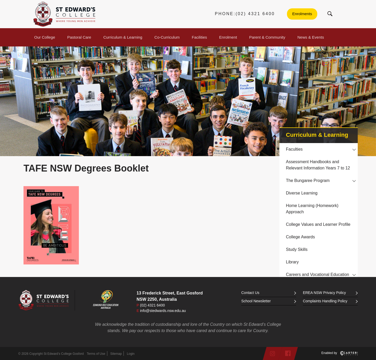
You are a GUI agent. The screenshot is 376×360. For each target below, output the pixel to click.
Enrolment (228, 37)
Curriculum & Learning (122, 37)
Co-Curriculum (167, 37)
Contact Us (268, 293)
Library (292, 262)
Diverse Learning (302, 193)
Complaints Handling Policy (330, 301)
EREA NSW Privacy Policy (330, 293)
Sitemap (116, 354)
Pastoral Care (79, 37)
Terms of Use (96, 354)
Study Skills (297, 249)
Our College (44, 37)
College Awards (300, 237)
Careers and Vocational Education (317, 274)
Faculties (294, 149)
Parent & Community (267, 37)
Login (130, 354)
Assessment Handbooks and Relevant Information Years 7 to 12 (318, 165)
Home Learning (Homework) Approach (312, 208)
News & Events (310, 37)
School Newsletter (268, 301)
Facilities (199, 37)
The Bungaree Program (308, 180)
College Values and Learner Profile (318, 224)
